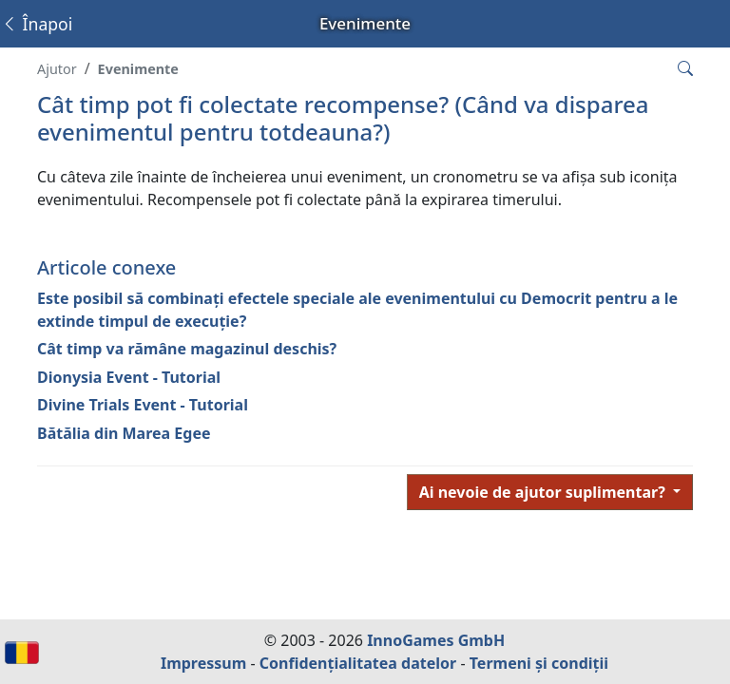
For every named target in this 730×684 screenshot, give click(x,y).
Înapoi (36, 23)
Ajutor (57, 69)
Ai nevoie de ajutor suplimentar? (544, 492)
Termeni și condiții (539, 663)
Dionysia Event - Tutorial (129, 377)
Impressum (203, 663)
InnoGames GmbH (436, 640)
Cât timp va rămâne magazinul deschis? (186, 348)
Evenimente (138, 69)
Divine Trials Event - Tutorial (142, 404)
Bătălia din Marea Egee (123, 433)
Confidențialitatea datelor (357, 663)
